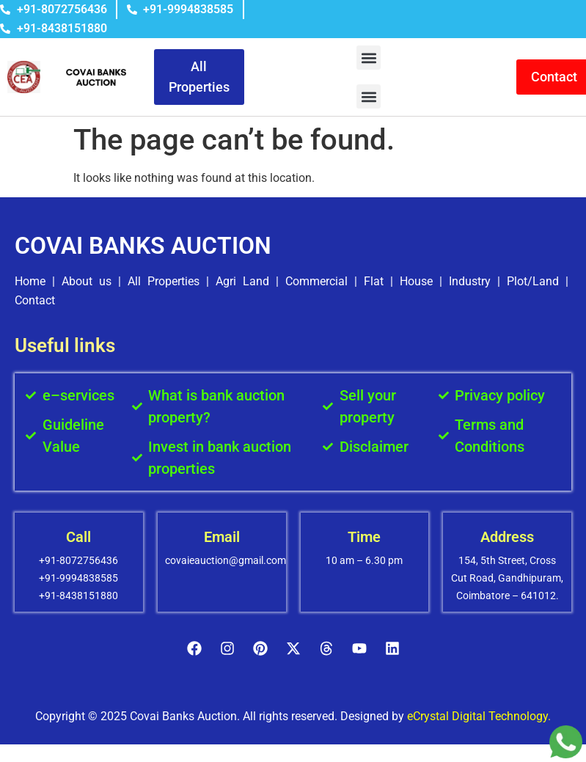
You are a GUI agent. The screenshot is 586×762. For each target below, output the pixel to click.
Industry (470, 281)
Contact (35, 300)
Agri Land (242, 281)
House (416, 281)
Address (507, 537)
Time (364, 537)
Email (222, 537)
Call (78, 537)
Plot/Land (533, 281)
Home (30, 281)
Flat (374, 281)
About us (86, 281)
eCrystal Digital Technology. (479, 716)
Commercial (316, 281)
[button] (368, 57)
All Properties (163, 281)
